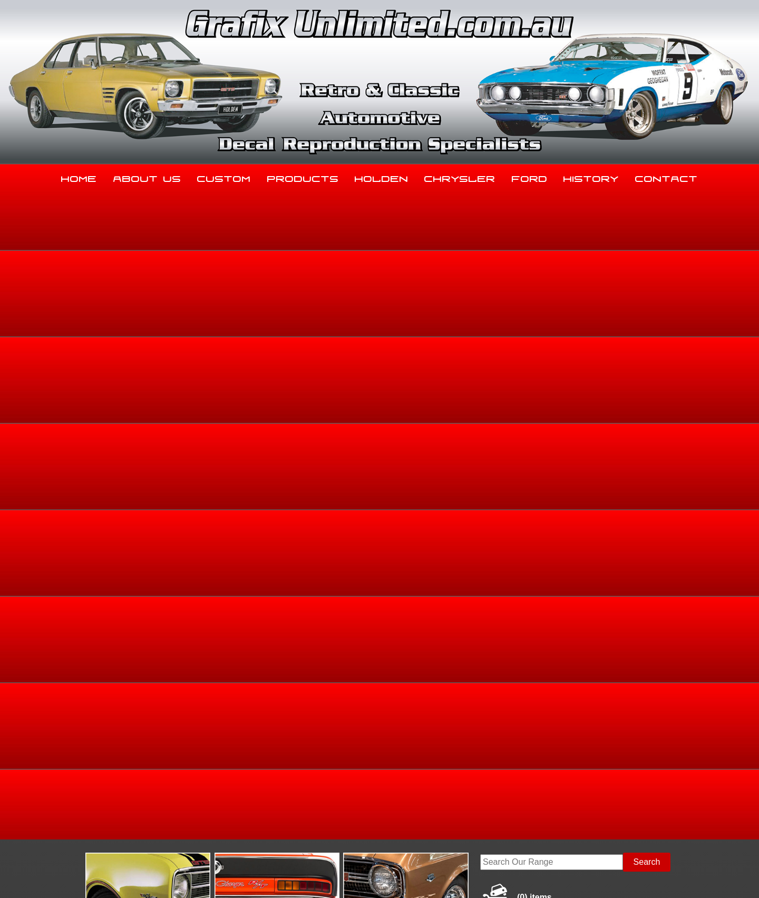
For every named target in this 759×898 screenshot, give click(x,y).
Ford (530, 177)
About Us (147, 177)
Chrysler (459, 177)
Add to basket (462, 485)
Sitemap (102, 877)
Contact (666, 177)
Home (79, 177)
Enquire (462, 509)
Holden (381, 177)
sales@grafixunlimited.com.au (146, 817)
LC (671, 361)
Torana (602, 361)
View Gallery (417, 283)
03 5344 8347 (115, 791)
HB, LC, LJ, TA (639, 361)
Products (303, 177)
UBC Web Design (385, 877)
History (591, 177)
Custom (224, 177)
